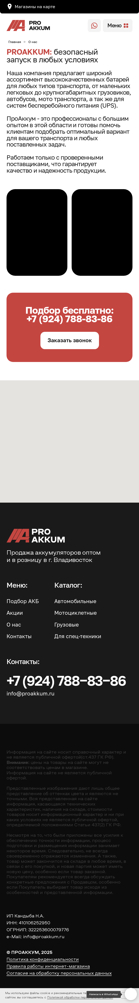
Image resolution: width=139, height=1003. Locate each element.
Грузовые (66, 624)
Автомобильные (75, 601)
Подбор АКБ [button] (23, 601)
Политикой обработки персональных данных (80, 997)
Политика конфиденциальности (43, 960)
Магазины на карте (35, 6)
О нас (14, 624)
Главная (14, 42)
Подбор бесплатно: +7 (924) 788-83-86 (69, 314)
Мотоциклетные (75, 613)
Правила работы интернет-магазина (48, 967)
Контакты (19, 636)
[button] (69, 340)
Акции (15, 613)
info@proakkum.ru (30, 693)
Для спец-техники (77, 636)
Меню (114, 25)
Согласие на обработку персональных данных (59, 973)
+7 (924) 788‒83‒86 (66, 680)
